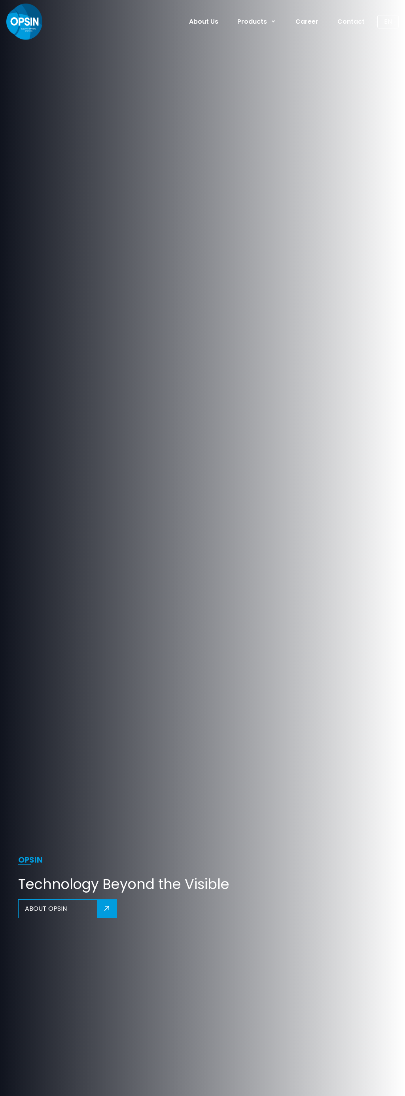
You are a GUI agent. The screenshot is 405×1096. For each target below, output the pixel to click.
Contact (351, 21)
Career (306, 21)
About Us (203, 21)
